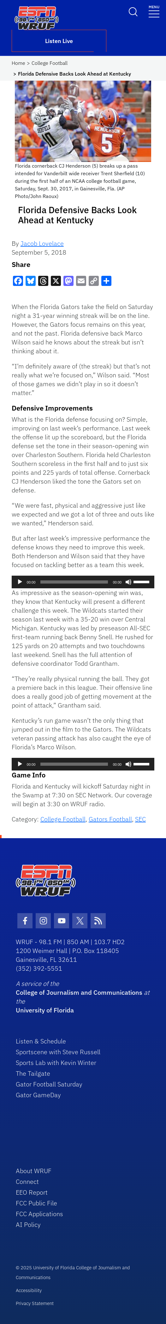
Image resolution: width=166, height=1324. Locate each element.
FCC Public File (36, 1203)
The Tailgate (33, 1073)
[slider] (74, 582)
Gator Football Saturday (49, 1084)
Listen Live (59, 41)
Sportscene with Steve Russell (58, 1052)
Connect (27, 1181)
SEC (140, 819)
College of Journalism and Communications (79, 992)
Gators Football (110, 819)
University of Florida (45, 1010)
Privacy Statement (35, 1303)
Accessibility (29, 1290)
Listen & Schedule (41, 1041)
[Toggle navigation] (154, 11)
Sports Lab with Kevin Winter (56, 1062)
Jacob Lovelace (42, 243)
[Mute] (128, 582)
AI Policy (28, 1224)
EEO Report (32, 1192)
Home (18, 63)
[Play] (20, 582)
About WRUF (33, 1170)
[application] (83, 582)
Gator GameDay (38, 1095)
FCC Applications (39, 1214)
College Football (50, 63)
